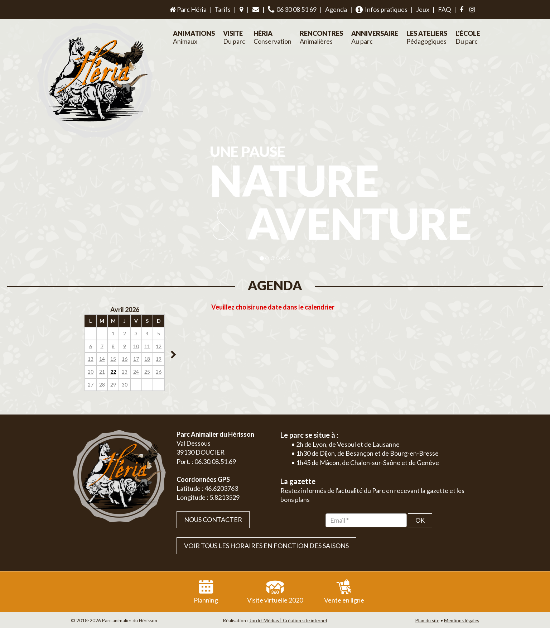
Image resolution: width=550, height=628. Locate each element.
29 (113, 385)
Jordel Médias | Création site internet (288, 620)
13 (90, 359)
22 (113, 372)
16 (124, 359)
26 (158, 372)
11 (147, 346)
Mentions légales (461, 620)
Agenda (336, 9)
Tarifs (222, 9)
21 (102, 372)
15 (113, 359)
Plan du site (427, 620)
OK (420, 520)
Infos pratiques (381, 9)
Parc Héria (188, 9)
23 (124, 372)
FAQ (444, 9)
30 (124, 385)
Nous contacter (213, 519)
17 (136, 359)
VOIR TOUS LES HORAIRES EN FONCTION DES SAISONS (266, 546)
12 (158, 346)
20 (90, 372)
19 (158, 359)
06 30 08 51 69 (292, 9)
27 (90, 385)
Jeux (422, 9)
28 (102, 385)
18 (147, 359)
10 (136, 346)
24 (136, 372)
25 (147, 372)
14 (102, 359)
